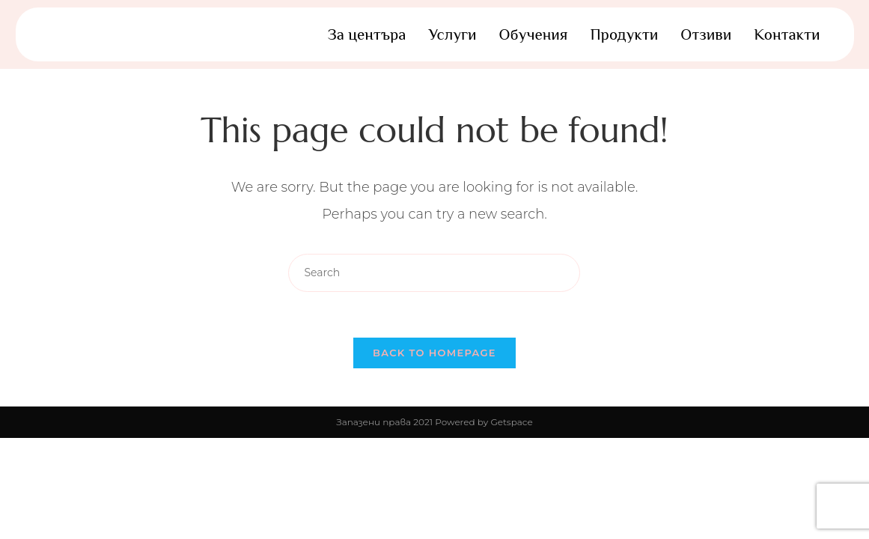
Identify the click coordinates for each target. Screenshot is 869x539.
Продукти (624, 34)
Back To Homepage (434, 353)
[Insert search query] (434, 273)
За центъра (367, 34)
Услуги (452, 34)
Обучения (533, 34)
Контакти (787, 34)
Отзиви (705, 34)
